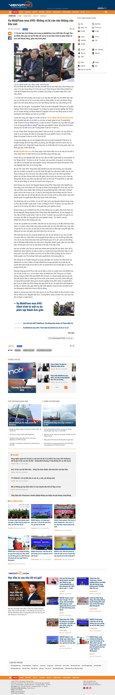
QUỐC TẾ (35, 12)
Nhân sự (43, 16)
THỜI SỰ (15, 12)
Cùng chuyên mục (52, 401)
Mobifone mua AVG (28, 350)
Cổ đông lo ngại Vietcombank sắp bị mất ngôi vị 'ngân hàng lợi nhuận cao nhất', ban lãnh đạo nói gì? (19, 522)
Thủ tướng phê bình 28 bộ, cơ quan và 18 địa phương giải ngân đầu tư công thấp (57, 430)
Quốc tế (13, 489)
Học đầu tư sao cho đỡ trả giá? (25, 577)
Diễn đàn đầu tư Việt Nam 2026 (74, 668)
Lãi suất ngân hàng (87, 665)
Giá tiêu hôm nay (75, 665)
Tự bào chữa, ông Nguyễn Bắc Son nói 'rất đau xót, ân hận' (51, 366)
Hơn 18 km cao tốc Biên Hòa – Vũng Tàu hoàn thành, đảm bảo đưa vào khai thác (39, 469)
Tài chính (10, 528)
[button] (47, 387)
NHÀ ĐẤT (48, 12)
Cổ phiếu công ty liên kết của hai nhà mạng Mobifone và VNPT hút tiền (23, 439)
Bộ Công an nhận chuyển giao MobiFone (22, 434)
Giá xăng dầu (97, 665)
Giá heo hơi (58, 665)
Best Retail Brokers (58, 668)
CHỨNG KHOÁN (57, 12)
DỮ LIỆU (83, 12)
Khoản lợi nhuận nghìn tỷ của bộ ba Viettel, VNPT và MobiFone (25, 430)
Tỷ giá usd (35, 665)
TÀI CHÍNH (41, 12)
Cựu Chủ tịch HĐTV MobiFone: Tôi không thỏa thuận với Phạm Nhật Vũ (48, 323)
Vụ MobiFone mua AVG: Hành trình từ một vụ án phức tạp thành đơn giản (29, 307)
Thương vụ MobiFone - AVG (22, 389)
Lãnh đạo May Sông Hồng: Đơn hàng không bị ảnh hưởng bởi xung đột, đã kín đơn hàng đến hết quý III (97, 602)
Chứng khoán (93, 591)
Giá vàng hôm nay (16, 665)
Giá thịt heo (34, 668)
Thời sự (12, 16)
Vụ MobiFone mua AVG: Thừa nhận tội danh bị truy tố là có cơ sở (46, 328)
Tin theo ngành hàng (87, 18)
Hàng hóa (33, 528)
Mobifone (17, 350)
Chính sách (27, 16)
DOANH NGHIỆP (66, 12)
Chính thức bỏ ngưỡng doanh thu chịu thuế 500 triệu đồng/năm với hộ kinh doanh (58, 444)
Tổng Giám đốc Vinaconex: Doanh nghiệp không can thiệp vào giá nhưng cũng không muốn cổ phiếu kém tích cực (41, 496)
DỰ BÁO (21, 12)
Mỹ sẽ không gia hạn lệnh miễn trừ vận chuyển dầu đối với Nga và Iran (36, 487)
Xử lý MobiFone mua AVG (44, 350)
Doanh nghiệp (35, 559)
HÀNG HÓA (28, 12)
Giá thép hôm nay (15, 668)
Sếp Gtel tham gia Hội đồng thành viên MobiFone (22, 424)
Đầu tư (35, 16)
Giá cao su (48, 668)
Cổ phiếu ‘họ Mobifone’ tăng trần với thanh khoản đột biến (24, 444)
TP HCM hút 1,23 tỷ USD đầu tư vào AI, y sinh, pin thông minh (33, 478)
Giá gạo (41, 668)
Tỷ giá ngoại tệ (26, 665)
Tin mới (15, 455)
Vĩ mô (19, 16)
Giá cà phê (66, 665)
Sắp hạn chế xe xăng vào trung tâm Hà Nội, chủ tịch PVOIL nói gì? (60, 435)
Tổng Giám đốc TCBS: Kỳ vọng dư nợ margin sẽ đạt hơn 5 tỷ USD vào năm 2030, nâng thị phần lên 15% (67, 623)
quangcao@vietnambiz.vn (94, 684)
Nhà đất (13, 463)
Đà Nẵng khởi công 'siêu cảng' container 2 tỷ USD (58, 424)
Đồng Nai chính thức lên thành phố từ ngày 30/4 (58, 440)
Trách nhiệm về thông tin (17, 693)
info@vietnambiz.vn (20, 691)
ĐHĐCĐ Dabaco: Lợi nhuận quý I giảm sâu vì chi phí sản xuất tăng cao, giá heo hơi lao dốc (40, 522)
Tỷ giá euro (50, 665)
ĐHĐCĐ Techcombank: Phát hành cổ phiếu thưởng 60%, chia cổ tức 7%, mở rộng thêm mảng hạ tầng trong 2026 (65, 523)
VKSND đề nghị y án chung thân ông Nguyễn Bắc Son (51, 377)
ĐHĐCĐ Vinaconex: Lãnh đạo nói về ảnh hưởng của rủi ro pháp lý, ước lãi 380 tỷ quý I (42, 554)
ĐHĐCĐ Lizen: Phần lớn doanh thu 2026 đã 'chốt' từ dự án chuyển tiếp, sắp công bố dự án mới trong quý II (64, 554)
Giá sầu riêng (25, 668)
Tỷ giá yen (42, 665)
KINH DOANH (75, 12)
